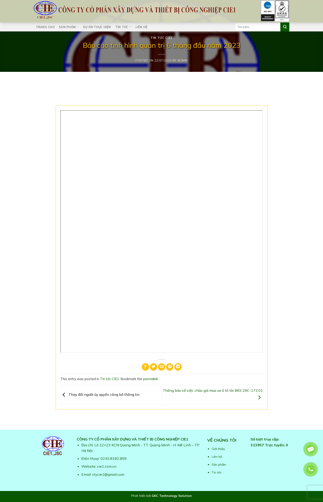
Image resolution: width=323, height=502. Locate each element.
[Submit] (284, 26)
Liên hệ (141, 27)
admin (182, 60)
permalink (150, 379)
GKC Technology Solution (172, 496)
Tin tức (123, 27)
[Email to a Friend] (161, 367)
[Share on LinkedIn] (178, 367)
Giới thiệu (218, 449)
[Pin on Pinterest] (169, 367)
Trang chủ (45, 27)
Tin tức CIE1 (161, 38)
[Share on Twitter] (153, 367)
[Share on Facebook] (145, 367)
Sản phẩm (69, 27)
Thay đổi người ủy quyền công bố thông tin (100, 394)
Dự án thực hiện (97, 27)
